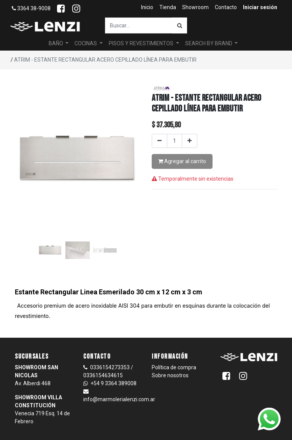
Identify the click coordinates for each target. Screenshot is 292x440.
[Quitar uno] (159, 141)
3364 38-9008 (31, 8)
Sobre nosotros (170, 375)
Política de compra (174, 367)
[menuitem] (147, 7)
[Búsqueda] (179, 25)
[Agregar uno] (189, 141)
